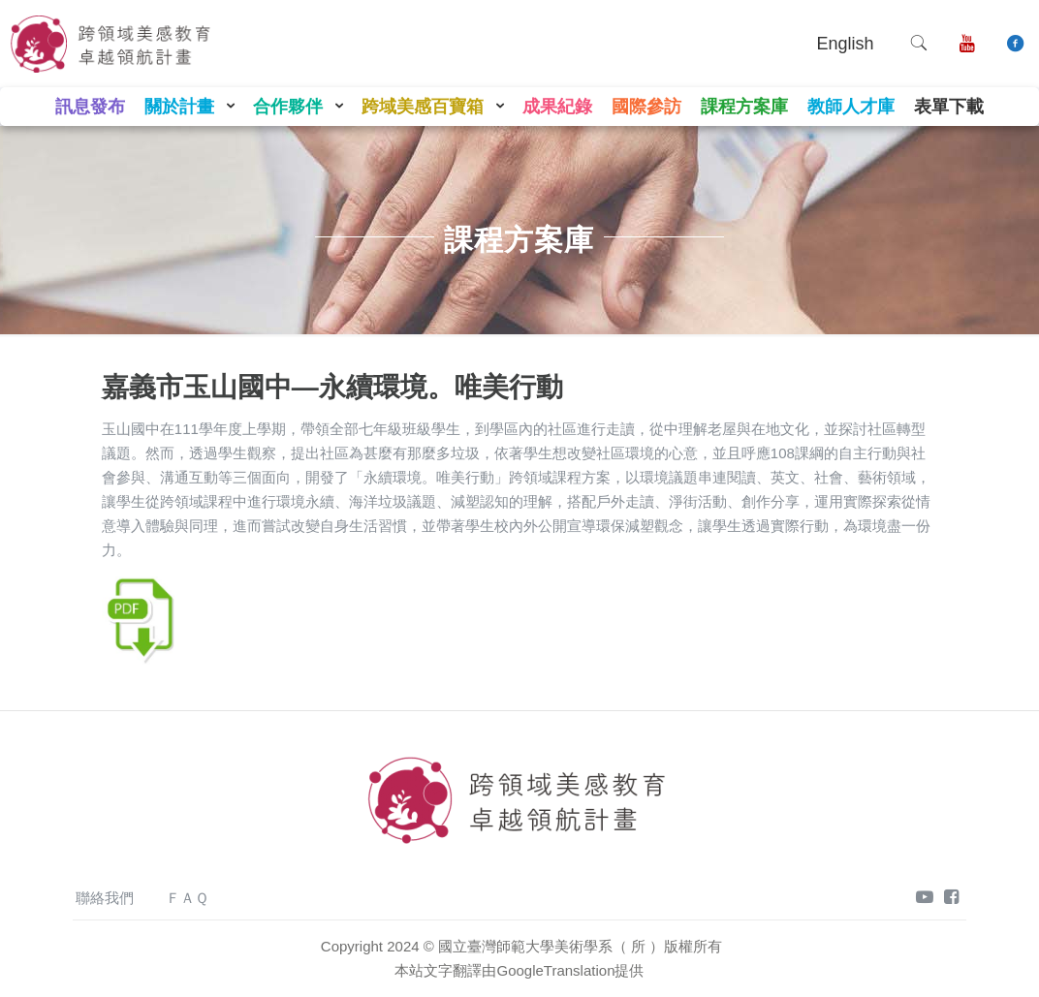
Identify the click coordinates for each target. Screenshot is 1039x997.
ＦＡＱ (187, 897)
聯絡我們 (105, 897)
